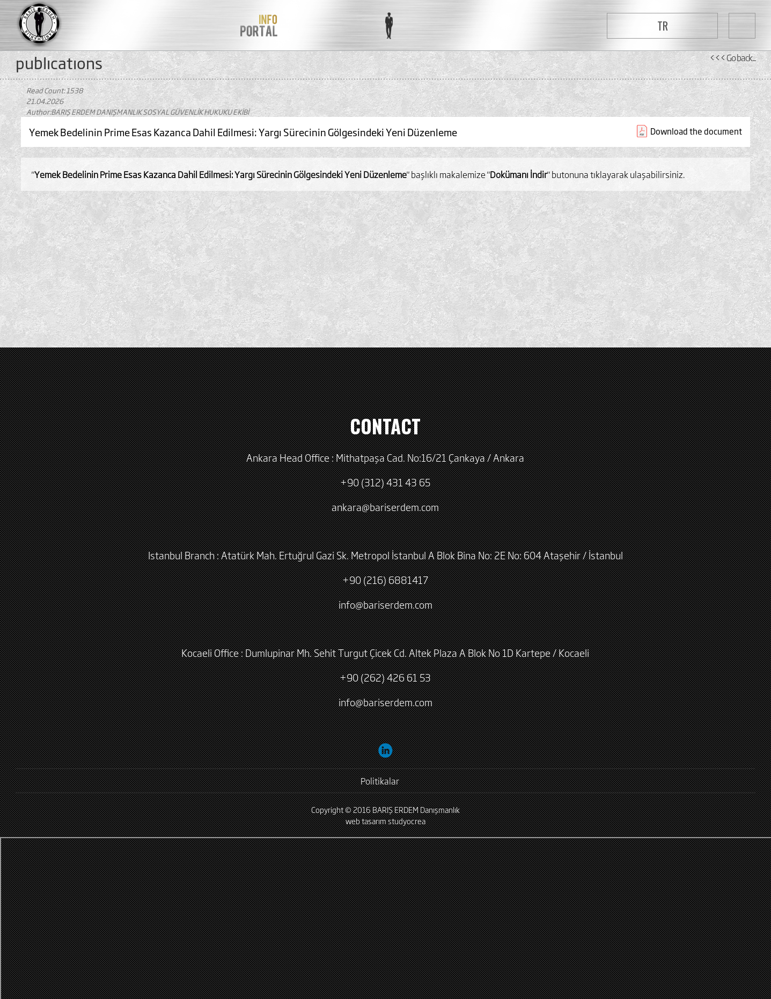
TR (662, 26)
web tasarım (366, 820)
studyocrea (406, 820)
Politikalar (380, 780)
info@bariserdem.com (385, 604)
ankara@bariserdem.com (385, 507)
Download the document (696, 131)
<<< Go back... (732, 57)
